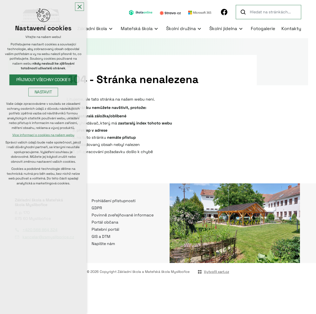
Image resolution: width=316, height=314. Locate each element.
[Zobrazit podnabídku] (110, 28)
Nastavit (43, 92)
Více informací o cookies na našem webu (43, 135)
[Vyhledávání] (244, 12)
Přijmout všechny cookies (43, 80)
